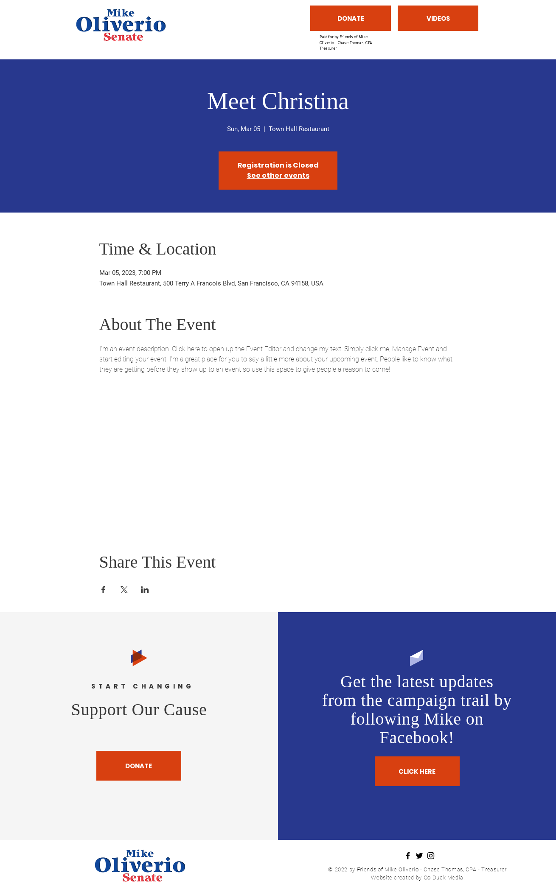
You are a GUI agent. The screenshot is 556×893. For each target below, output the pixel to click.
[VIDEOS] (438, 18)
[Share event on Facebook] (103, 589)
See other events (278, 175)
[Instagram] (430, 855)
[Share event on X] (124, 589)
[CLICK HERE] (417, 771)
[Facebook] (408, 855)
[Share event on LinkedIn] (145, 589)
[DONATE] (350, 18)
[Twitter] (419, 855)
